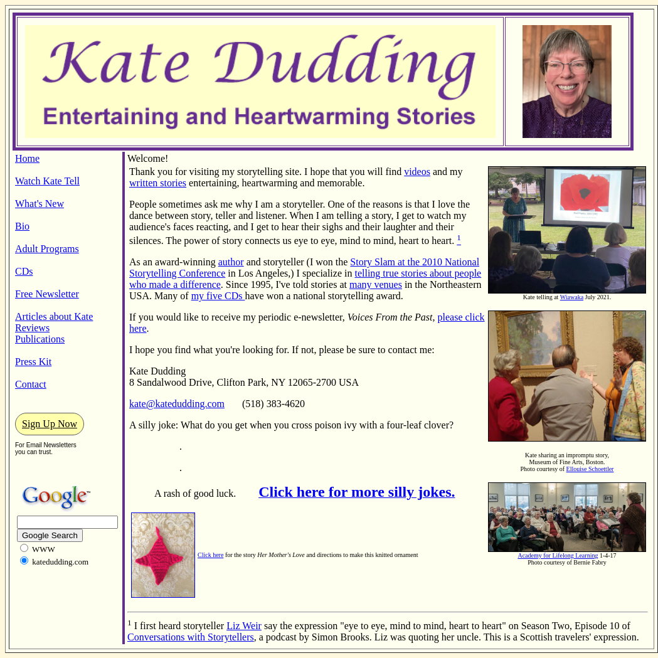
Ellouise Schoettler (590, 468)
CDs (24, 271)
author (231, 262)
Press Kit (33, 361)
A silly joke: (155, 425)
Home (27, 158)
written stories (157, 183)
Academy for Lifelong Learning (557, 555)
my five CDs (218, 295)
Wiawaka (571, 297)
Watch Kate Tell (47, 181)
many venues (375, 284)
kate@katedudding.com (177, 403)
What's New (39, 203)
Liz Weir (244, 625)
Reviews (32, 327)
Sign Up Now (49, 423)
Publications (40, 339)
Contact (30, 384)
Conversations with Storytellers (190, 637)
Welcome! (147, 158)
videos (417, 171)
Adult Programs (47, 248)
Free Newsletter (47, 294)
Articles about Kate (54, 316)
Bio (22, 226)
